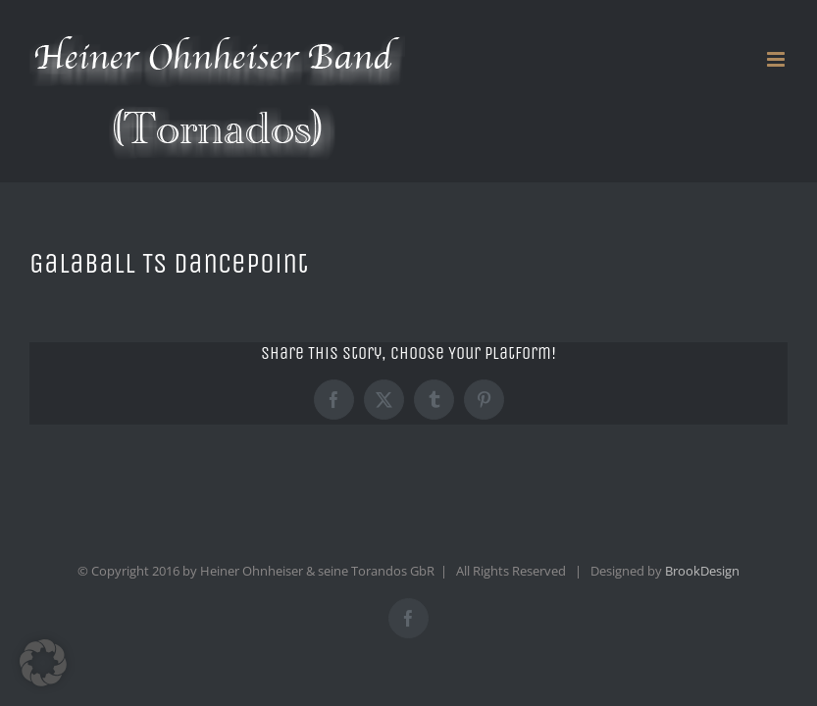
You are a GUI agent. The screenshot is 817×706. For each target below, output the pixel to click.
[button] (43, 663)
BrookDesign (702, 571)
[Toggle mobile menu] (777, 59)
